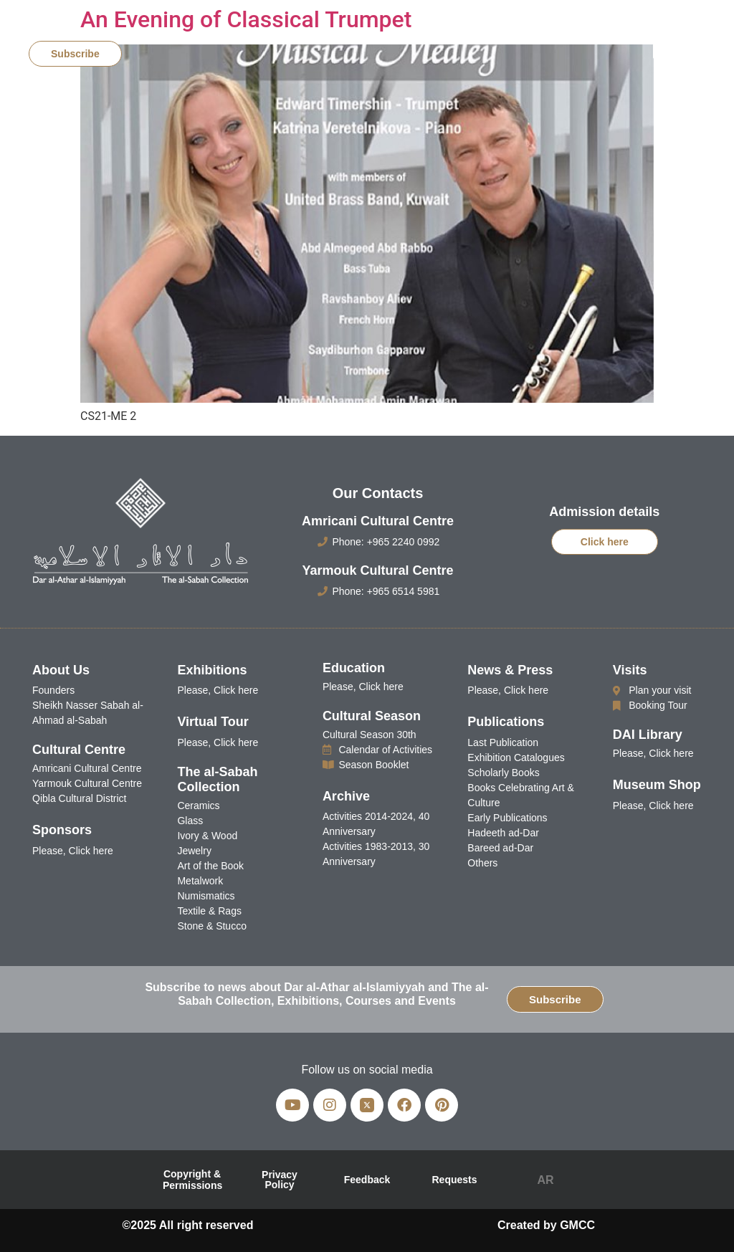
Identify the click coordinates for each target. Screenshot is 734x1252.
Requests (454, 1179)
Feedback (367, 1179)
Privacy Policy (279, 1179)
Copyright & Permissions (192, 1179)
